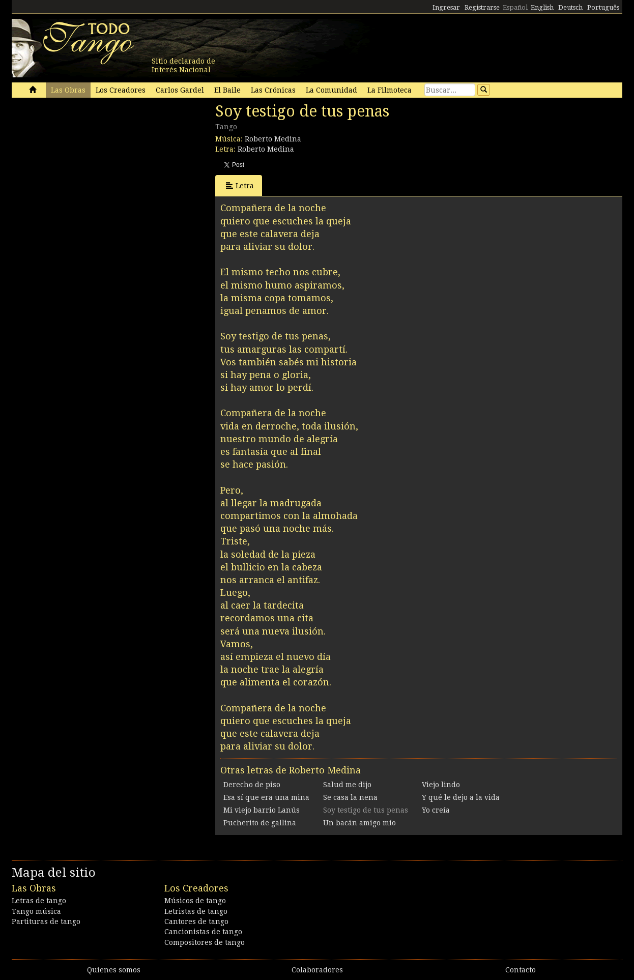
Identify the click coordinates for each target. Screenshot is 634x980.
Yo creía (436, 810)
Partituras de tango (46, 921)
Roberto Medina (273, 139)
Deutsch (570, 7)
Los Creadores (121, 90)
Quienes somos (113, 970)
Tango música (36, 911)
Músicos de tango (195, 901)
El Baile (227, 90)
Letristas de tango (195, 911)
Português (603, 7)
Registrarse (482, 7)
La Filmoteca (389, 90)
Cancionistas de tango (203, 932)
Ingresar (446, 7)
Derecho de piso (251, 785)
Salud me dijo (347, 785)
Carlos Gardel (180, 90)
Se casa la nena (350, 797)
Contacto (520, 970)
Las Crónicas (273, 90)
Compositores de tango (204, 942)
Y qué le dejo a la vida (461, 797)
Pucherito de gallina (259, 823)
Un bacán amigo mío (359, 823)
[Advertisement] (88, 172)
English (542, 7)
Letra (240, 185)
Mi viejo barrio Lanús (261, 810)
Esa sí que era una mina (266, 797)
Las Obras (68, 90)
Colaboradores (317, 970)
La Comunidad (331, 90)
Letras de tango (39, 901)
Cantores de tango (196, 921)
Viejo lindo (441, 785)
